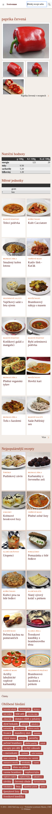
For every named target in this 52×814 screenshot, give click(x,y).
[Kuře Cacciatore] (38, 207)
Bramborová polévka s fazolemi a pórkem (35, 679)
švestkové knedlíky (13, 796)
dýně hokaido (10, 723)
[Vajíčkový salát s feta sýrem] (14, 286)
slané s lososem (9, 758)
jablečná (24, 724)
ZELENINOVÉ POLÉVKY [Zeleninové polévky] (38, 670)
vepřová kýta (32, 772)
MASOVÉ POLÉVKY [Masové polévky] (11, 219)
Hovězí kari (35, 381)
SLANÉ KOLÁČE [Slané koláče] (34, 591)
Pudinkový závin (12, 476)
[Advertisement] (26, 124)
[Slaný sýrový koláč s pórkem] (38, 579)
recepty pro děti (11, 748)
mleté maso (9, 738)
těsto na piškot (20, 767)
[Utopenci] (14, 540)
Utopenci (8, 555)
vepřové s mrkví (9, 777)
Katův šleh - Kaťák (35, 264)
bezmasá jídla (25, 709)
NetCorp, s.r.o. (17, 807)
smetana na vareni (28, 758)
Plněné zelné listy (38, 515)
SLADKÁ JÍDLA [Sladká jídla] (34, 631)
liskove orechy (33, 728)
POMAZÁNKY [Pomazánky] (33, 552)
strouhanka (26, 763)
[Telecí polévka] (14, 207)
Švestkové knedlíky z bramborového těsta (36, 639)
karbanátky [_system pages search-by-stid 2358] (7, 728)
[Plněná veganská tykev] (14, 365)
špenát (43, 787)
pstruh (42, 743)
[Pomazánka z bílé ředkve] (38, 540)
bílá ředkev (7, 714)
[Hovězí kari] (38, 365)
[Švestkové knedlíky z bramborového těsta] (38, 619)
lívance (7, 733)
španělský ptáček (30, 787)
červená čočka (39, 782)
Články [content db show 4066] (5, 696)
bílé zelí (20, 713)
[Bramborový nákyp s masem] (38, 286)
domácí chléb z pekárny (27, 718)
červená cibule (22, 781)
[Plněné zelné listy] (38, 500)
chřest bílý (7, 719)
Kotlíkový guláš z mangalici (13, 343)
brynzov (37, 709)
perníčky (33, 738)
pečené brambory (12, 743)
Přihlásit (27, 809)
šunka (25, 792)
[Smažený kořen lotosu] (14, 247)
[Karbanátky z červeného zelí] (38, 460)
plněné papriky (31, 743)
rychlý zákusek (32, 748)
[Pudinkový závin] (14, 460)
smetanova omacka (10, 763)
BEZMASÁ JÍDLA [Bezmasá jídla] (10, 259)
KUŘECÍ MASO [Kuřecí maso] (34, 219)
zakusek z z (38, 777)
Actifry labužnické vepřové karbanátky (9, 679)
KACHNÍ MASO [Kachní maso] (9, 631)
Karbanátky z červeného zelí (36, 477)
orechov (22, 738)
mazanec (37, 733)
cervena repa (32, 714)
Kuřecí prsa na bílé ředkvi (11, 596)
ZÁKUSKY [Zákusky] (7, 512)
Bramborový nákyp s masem (37, 303)
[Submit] (49, 4)
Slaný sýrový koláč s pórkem (37, 596)
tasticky (6, 767)
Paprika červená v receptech (35, 95)
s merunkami (10, 753)
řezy (18, 786)
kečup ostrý (20, 728)
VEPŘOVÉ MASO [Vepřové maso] (35, 259)
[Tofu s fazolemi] (14, 405)
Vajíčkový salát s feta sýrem (13, 303)
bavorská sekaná (9, 709)
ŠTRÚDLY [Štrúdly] (7, 472)
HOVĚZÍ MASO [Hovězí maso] (34, 298)
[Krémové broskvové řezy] (14, 500)
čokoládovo (7, 787)
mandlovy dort (22, 733)
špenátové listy (11, 791)
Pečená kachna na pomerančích (13, 636)
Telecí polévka (11, 222)
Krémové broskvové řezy (12, 517)
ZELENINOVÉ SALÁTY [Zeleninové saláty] (12, 298)
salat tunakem (36, 753)
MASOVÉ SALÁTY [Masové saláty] (35, 417)
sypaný (36, 763)
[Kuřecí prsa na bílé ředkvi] (14, 579)
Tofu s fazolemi (12, 420)
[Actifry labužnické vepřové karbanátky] (14, 658)
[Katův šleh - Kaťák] (38, 247)
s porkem (24, 753)
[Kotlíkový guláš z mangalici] (14, 326)
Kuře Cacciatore (37, 222)
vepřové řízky (24, 777)
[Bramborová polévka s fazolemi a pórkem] (38, 658)
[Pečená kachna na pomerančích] (14, 619)
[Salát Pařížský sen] (38, 405)
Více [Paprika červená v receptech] (46, 437)
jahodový (35, 724)
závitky (7, 781)
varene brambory (12, 772)
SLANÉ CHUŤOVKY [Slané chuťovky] (11, 552)
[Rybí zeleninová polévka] (38, 326)
